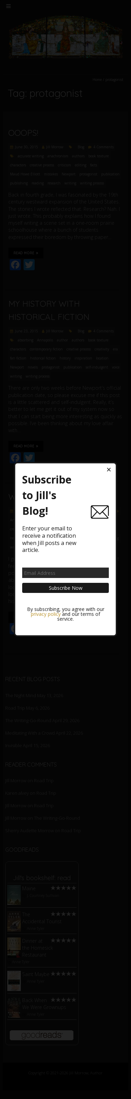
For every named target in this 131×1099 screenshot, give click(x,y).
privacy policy (46, 614)
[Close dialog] (109, 470)
